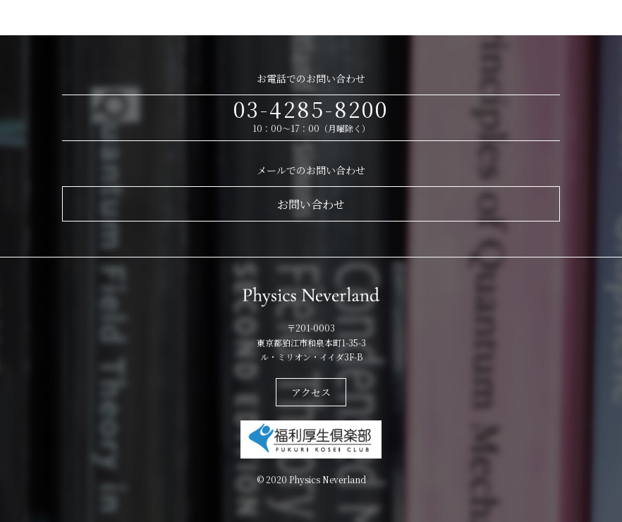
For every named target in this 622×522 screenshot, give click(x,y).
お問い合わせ (311, 204)
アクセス (311, 392)
